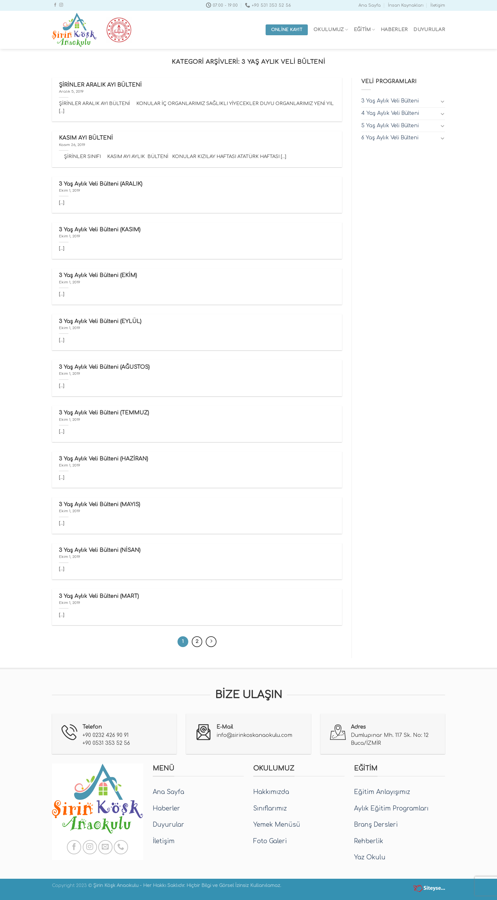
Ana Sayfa (369, 5)
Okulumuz (330, 30)
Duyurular (429, 29)
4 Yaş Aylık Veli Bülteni (390, 113)
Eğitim (364, 30)
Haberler (394, 29)
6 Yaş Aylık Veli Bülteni (389, 138)
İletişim (437, 5)
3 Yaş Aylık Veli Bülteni (390, 101)
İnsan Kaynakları (405, 5)
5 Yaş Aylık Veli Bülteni (390, 126)
